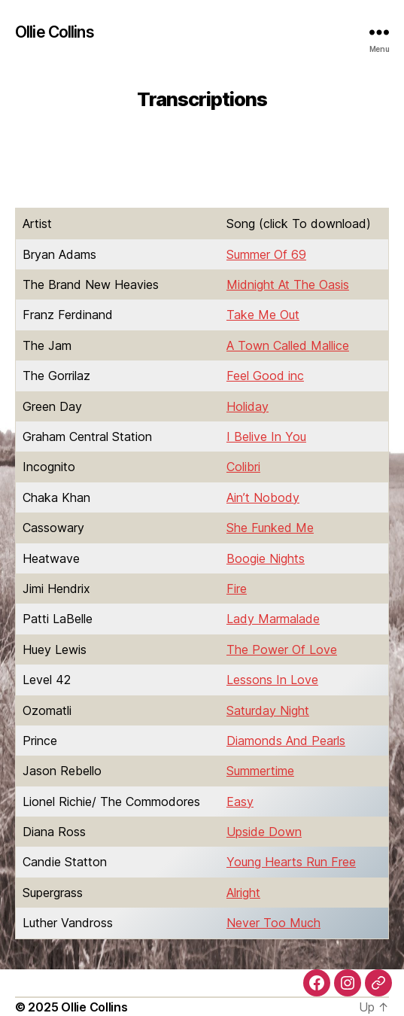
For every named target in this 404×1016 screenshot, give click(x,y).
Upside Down (264, 831)
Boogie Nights (265, 558)
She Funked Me (270, 527)
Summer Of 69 (266, 254)
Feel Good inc (265, 375)
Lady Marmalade (273, 618)
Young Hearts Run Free (291, 861)
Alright (243, 892)
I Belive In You (266, 436)
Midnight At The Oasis (287, 284)
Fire (236, 588)
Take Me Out (262, 314)
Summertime (260, 770)
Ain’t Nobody (262, 497)
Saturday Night (267, 710)
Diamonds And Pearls (285, 740)
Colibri (243, 466)
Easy (240, 801)
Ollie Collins (54, 32)
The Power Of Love (281, 649)
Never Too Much (273, 922)
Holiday (247, 406)
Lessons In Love (272, 679)
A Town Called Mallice (287, 345)
